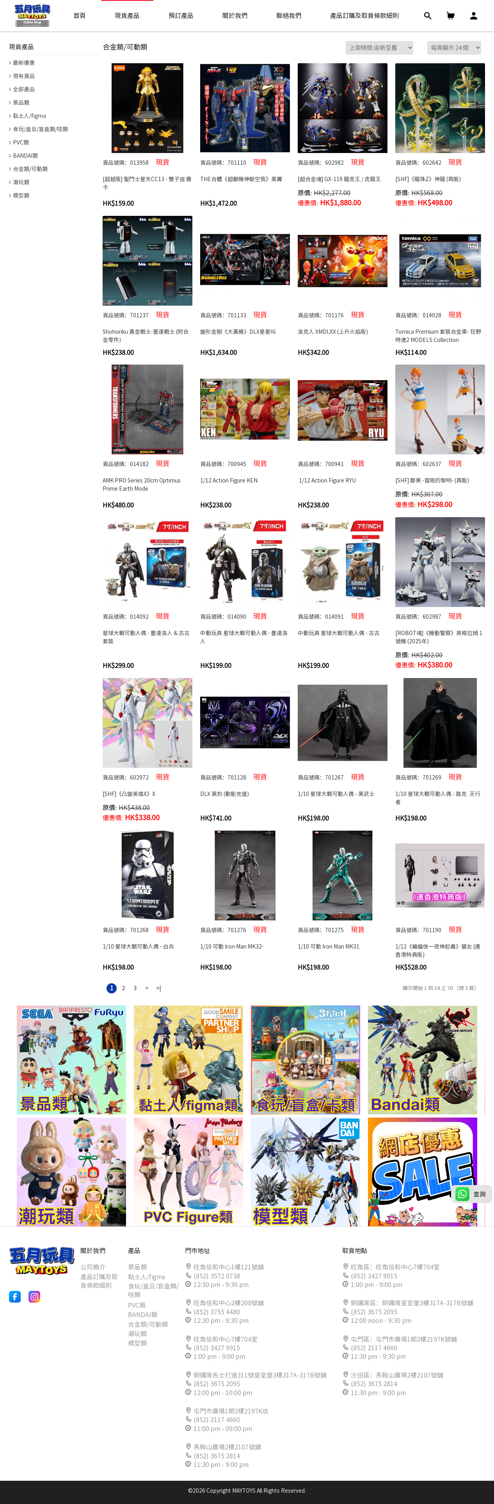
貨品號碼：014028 (428, 314)
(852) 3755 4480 (217, 1312)
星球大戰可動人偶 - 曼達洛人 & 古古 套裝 (147, 637)
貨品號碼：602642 (428, 162)
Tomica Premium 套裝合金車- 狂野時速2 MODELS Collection (438, 336)
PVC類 (137, 1305)
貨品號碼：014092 (136, 615)
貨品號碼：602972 (136, 776)
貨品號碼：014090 (233, 615)
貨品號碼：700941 (331, 463)
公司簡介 (92, 1267)
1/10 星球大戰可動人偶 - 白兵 (139, 946)
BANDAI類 (142, 1315)
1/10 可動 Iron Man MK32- (232, 946)
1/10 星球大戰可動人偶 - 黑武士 (336, 794)
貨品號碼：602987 (428, 615)
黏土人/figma (146, 1277)
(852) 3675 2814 (217, 1456)
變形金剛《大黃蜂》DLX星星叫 (238, 332)
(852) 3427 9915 (217, 1348)
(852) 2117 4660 (217, 1420)
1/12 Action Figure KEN (229, 480)
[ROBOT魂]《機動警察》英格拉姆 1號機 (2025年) (438, 637)
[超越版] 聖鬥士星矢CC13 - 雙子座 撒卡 (147, 183)
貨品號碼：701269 (428, 776)
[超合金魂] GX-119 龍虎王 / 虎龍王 (339, 179)
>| (158, 988)
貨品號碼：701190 (428, 929)
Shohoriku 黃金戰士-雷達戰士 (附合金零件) (145, 336)
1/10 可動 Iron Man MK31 (328, 946)
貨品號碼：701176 (331, 314)
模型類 (137, 1343)
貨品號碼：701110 (233, 162)
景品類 (137, 1267)
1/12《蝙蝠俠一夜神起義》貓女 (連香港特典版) (437, 951)
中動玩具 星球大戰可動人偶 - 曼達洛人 (244, 637)
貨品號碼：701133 (233, 314)
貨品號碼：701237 (136, 314)
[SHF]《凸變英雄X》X (129, 794)
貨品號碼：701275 (331, 929)
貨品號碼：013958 (136, 162)
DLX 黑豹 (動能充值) (224, 794)
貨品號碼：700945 (233, 463)
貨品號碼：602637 (428, 463)
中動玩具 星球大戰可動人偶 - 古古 (339, 633)
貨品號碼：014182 (136, 463)
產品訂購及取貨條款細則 (99, 1281)
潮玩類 (137, 1334)
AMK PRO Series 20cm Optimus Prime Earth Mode (142, 484)
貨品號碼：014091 (331, 615)
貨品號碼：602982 (331, 162)
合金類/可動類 (148, 1324)
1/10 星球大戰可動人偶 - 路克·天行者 (437, 798)
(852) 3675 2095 (217, 1384)
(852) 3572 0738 (217, 1276)
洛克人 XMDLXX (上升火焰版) (333, 332)
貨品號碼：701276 (233, 929)
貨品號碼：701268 (136, 929)
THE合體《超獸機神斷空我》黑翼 (241, 179)
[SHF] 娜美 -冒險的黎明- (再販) (432, 480)
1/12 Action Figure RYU (327, 480)
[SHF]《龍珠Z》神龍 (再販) (428, 179)
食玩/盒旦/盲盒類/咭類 (153, 1290)
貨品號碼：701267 (331, 776)
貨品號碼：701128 (233, 776)
